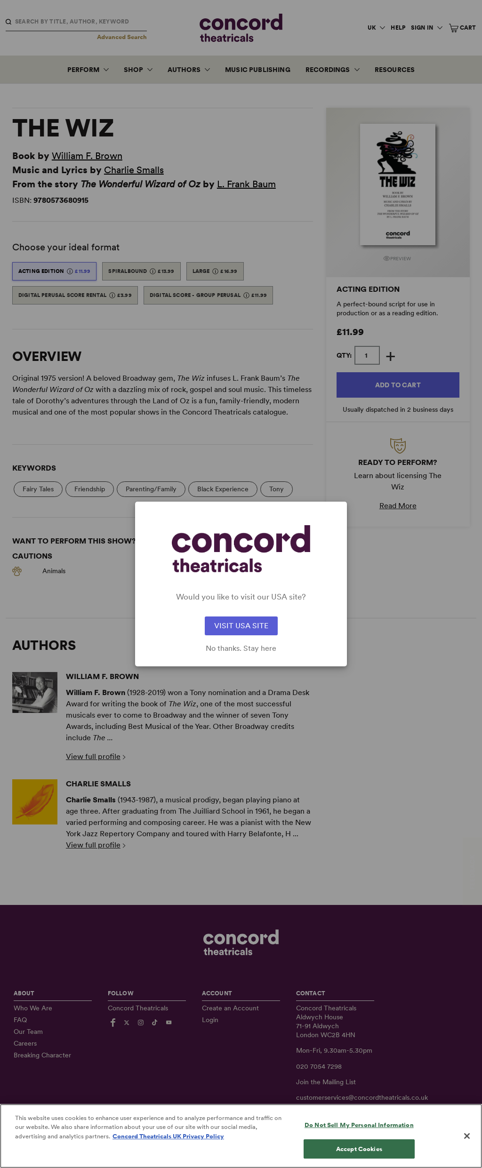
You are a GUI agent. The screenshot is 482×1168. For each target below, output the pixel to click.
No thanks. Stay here (241, 648)
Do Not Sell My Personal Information (359, 1137)
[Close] (467, 1148)
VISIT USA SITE (241, 625)
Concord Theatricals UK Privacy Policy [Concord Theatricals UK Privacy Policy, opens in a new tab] (168, 1148)
